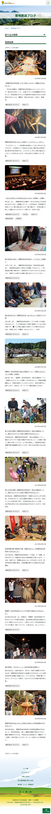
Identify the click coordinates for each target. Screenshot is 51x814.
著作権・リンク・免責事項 (25, 784)
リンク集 (25, 768)
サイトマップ (25, 772)
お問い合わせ (25, 776)
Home (7, 28)
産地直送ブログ (15, 28)
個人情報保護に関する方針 (25, 780)
